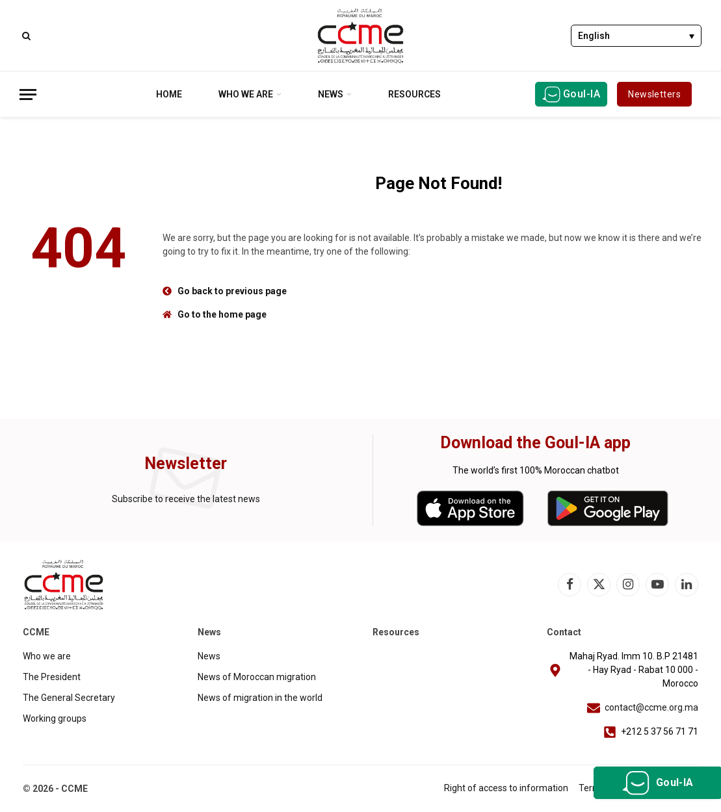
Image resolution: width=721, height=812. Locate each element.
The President (52, 677)
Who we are (245, 94)
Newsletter (185, 463)
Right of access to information (506, 788)
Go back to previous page (232, 291)
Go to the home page (222, 314)
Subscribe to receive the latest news (186, 499)
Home (169, 94)
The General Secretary (69, 697)
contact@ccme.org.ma (651, 707)
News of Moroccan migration (257, 677)
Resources (414, 94)
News (330, 94)
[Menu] (28, 94)
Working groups (54, 718)
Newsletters (654, 94)
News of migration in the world (260, 697)
